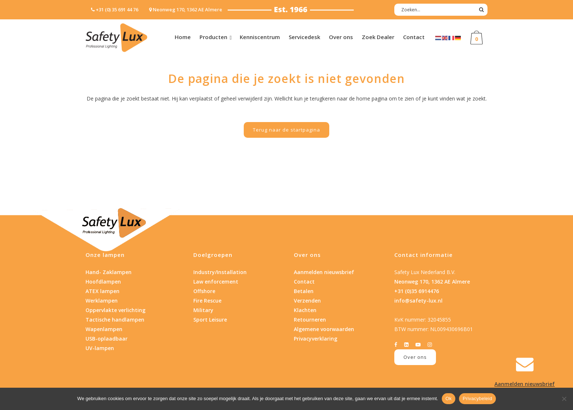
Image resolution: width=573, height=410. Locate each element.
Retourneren (310, 319)
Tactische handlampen (115, 319)
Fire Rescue (207, 300)
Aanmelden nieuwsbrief (324, 272)
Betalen (304, 291)
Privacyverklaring (315, 338)
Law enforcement (215, 281)
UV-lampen (100, 348)
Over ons (415, 357)
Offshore (204, 291)
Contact (304, 281)
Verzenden (307, 300)
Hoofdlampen (103, 281)
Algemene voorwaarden (324, 329)
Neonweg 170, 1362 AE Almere (432, 281)
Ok (448, 398)
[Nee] (564, 398)
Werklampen (102, 300)
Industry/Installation (220, 272)
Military (203, 310)
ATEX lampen (102, 291)
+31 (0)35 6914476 (416, 291)
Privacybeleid (477, 398)
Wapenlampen (104, 329)
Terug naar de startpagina (286, 129)
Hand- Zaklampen (109, 272)
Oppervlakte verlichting (115, 310)
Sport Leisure (210, 319)
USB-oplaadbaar (107, 338)
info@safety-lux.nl (418, 300)
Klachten (305, 310)
